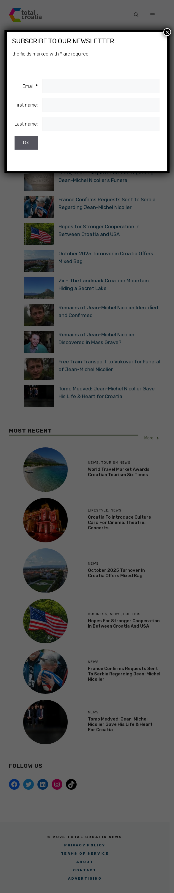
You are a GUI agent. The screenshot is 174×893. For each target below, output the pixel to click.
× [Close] (167, 32)
